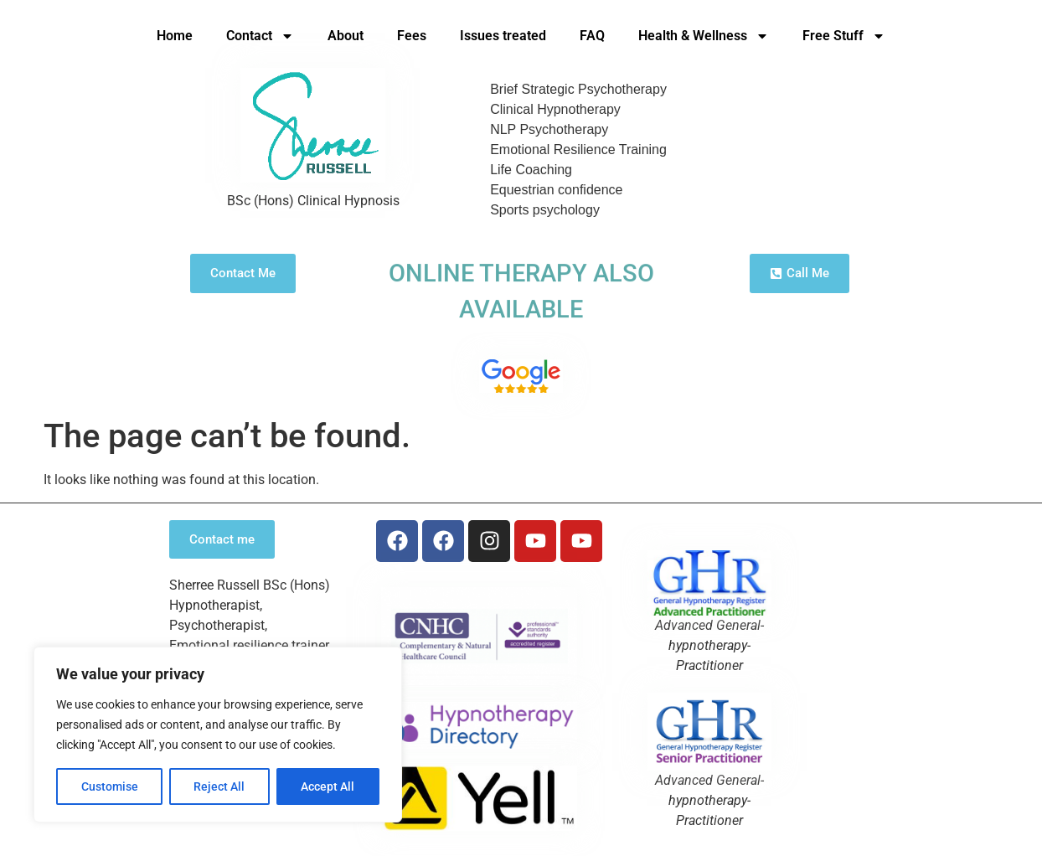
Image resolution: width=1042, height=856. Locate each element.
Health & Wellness (703, 36)
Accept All (328, 786)
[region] (218, 734)
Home (175, 36)
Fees (411, 36)
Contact (260, 36)
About (346, 36)
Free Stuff (843, 36)
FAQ (592, 36)
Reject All (219, 786)
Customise (109, 786)
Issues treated (503, 36)
